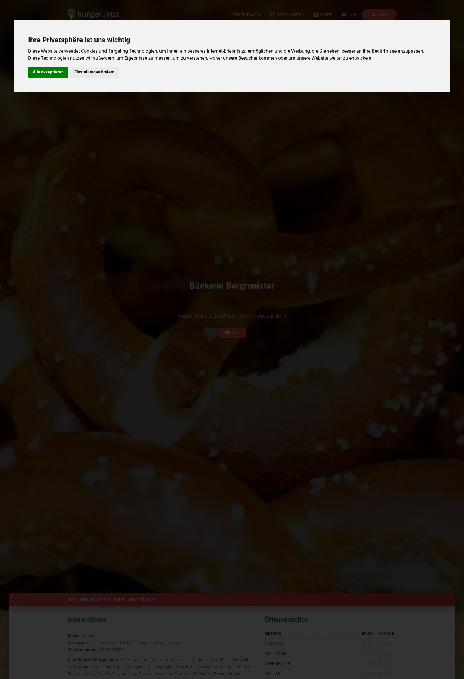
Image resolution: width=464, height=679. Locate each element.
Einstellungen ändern (94, 72)
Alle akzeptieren (48, 72)
